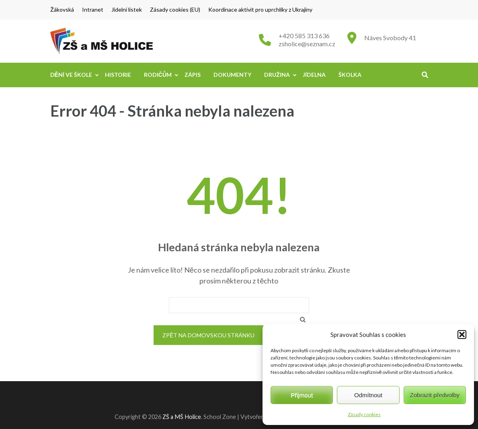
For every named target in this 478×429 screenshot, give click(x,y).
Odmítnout (368, 395)
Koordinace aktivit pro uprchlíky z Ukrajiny (260, 9)
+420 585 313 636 (304, 35)
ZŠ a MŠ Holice (181, 416)
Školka (349, 74)
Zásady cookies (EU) (175, 9)
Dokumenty (232, 74)
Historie (118, 74)
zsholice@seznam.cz (307, 43)
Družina (277, 74)
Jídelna (314, 74)
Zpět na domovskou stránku (208, 335)
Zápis (193, 74)
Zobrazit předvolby (435, 395)
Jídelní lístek (126, 9)
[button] (462, 334)
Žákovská (62, 9)
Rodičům (158, 74)
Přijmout (302, 395)
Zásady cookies (364, 414)
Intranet (92, 9)
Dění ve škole (71, 74)
